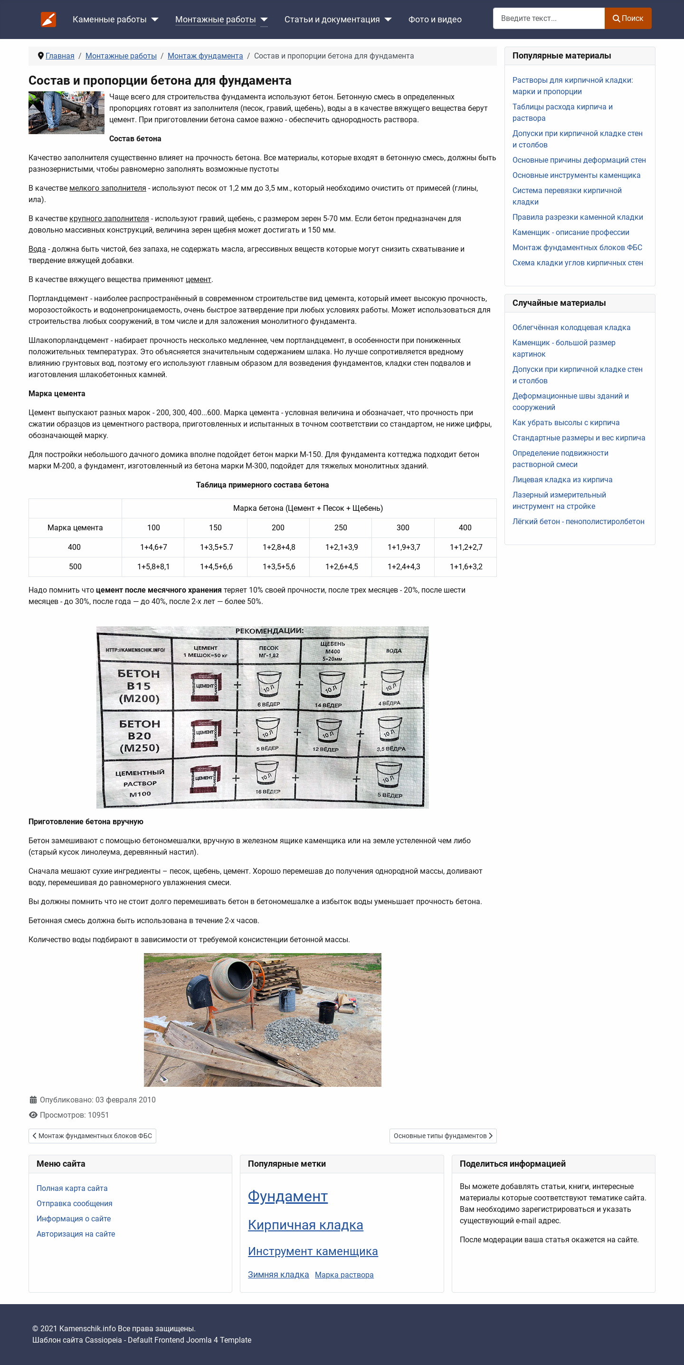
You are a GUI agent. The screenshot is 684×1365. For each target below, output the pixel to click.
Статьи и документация (332, 19)
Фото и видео (435, 19)
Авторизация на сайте (76, 1233)
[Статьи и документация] (386, 19)
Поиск (628, 18)
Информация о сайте (74, 1218)
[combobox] (549, 18)
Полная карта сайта (72, 1188)
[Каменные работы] (153, 19)
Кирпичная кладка (305, 1225)
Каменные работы (110, 19)
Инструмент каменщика (313, 1251)
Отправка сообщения (75, 1203)
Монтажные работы (215, 19)
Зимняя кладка (278, 1274)
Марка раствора (344, 1274)
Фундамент (288, 1196)
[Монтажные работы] (262, 19)
